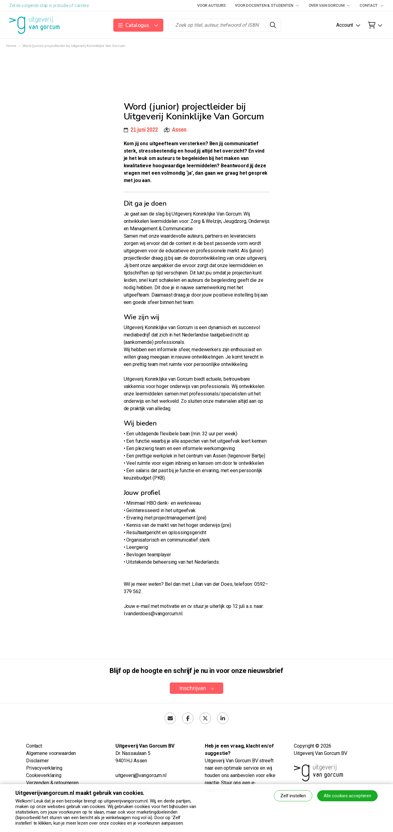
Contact (372, 5)
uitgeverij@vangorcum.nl (140, 775)
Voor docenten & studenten (267, 5)
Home (11, 46)
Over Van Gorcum (330, 5)
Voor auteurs (211, 5)
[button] (138, 25)
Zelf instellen (293, 796)
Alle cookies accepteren (347, 796)
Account (344, 25)
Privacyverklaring (44, 768)
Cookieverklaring (43, 775)
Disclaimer (37, 761)
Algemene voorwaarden (51, 753)
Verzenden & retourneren (52, 783)
